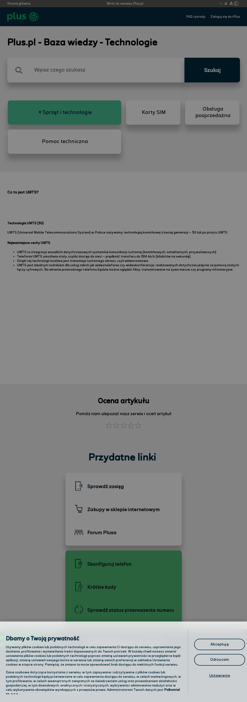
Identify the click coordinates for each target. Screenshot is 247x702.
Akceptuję (219, 644)
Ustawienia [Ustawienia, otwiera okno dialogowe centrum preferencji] (219, 675)
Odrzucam (219, 659)
